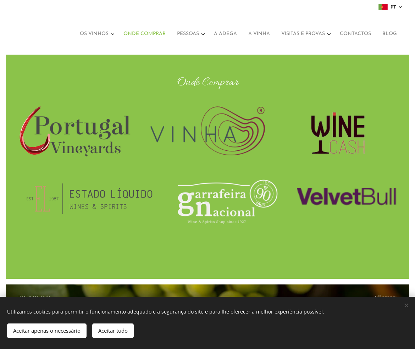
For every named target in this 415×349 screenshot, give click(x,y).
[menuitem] (310, 34)
